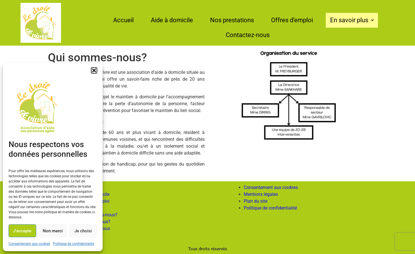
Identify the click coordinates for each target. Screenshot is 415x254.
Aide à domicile (172, 20)
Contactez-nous (248, 34)
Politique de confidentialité (73, 244)
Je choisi (83, 230)
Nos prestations (232, 20)
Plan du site (255, 201)
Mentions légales (261, 194)
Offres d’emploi (292, 20)
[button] (94, 70)
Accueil (123, 20)
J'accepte (22, 230)
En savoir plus (352, 20)
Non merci (53, 230)
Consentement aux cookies (29, 244)
